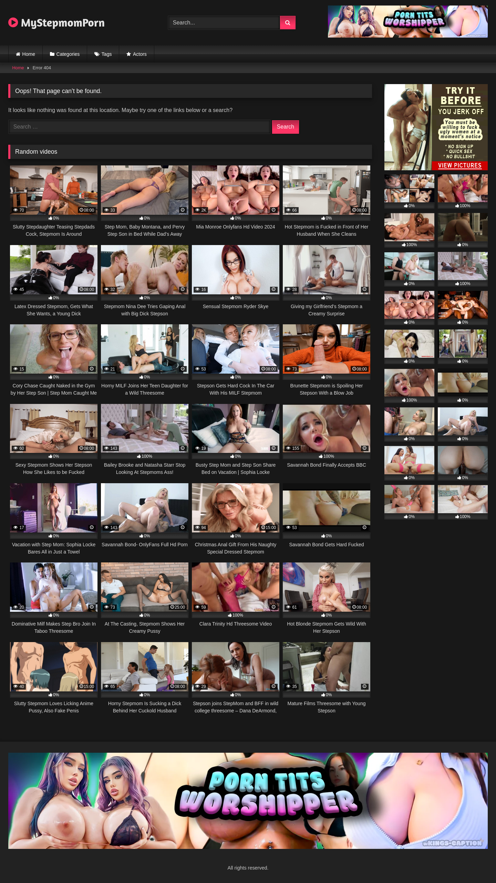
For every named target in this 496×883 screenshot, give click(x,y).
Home (28, 54)
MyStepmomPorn (56, 22)
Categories (68, 54)
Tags (107, 54)
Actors (140, 54)
